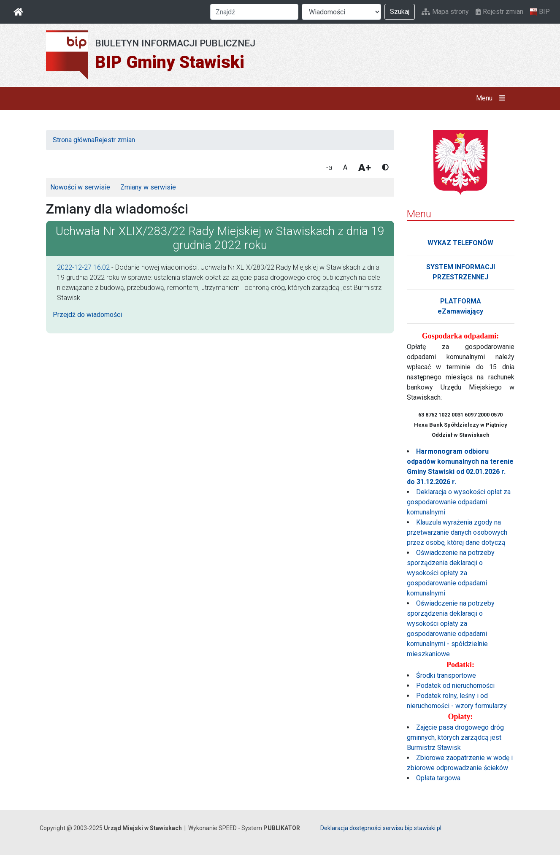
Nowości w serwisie (80, 187)
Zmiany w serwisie (148, 187)
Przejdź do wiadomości (87, 315)
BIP (540, 12)
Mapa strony (445, 12)
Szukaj (399, 12)
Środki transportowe (446, 675)
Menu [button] (492, 98)
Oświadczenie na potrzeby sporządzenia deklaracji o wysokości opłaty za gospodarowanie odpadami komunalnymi (451, 573)
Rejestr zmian (499, 12)
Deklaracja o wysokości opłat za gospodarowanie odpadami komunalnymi (459, 502)
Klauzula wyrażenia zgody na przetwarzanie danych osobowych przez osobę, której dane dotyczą (457, 532)
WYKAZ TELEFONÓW (460, 243)
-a (329, 167)
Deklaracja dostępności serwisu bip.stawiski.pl (380, 828)
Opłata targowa (438, 778)
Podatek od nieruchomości (455, 686)
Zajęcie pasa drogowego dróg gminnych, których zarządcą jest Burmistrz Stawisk (455, 737)
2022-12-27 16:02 (83, 267)
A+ (364, 167)
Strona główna (74, 140)
